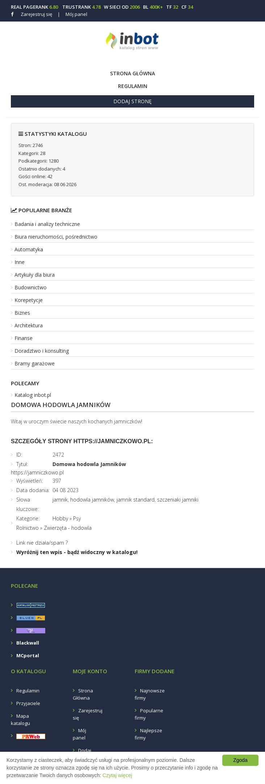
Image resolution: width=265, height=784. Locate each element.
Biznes (22, 312)
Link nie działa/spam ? (42, 542)
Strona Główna (132, 73)
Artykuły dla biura (34, 274)
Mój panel (72, 14)
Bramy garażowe (34, 363)
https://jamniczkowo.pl (37, 472)
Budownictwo (30, 287)
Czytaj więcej (117, 775)
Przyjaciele (28, 703)
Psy (77, 518)
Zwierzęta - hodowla (68, 527)
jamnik (60, 499)
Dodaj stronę (132, 101)
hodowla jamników (92, 499)
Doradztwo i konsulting (41, 350)
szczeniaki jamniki (177, 499)
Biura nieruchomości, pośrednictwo (55, 236)
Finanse (23, 338)
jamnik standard (136, 499)
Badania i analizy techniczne (47, 224)
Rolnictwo (27, 527)
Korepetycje (28, 300)
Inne (19, 262)
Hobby (60, 518)
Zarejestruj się (36, 14)
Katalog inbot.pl (32, 394)
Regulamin (132, 86)
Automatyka (28, 249)
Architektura (28, 325)
